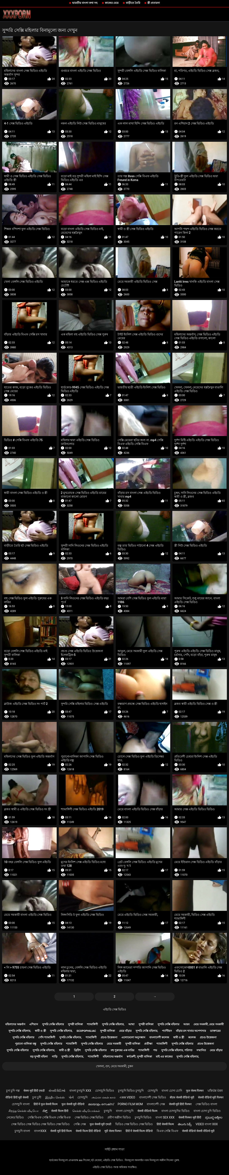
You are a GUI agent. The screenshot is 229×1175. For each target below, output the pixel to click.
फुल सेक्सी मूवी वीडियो (73, 1104)
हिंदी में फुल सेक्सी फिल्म (46, 1104)
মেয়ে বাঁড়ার (125, 1030)
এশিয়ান (33, 1024)
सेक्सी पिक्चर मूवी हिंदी (189, 1117)
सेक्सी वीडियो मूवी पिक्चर (210, 1097)
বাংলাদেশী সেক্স (156, 1104)
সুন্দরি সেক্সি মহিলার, (113, 1024)
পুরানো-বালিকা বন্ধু (25, 1043)
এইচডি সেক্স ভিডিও (114, 1009)
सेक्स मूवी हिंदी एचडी (33, 1090)
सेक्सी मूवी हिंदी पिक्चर (180, 1104)
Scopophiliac (86, 1030)
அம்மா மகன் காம (103, 1097)
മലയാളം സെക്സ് (101, 1104)
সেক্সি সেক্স (80, 1124)
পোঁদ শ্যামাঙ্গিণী (46, 1037)
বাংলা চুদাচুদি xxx (80, 1090)
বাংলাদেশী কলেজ (159, 1037)
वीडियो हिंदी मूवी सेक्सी (16, 1097)
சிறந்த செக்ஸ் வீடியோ (23, 1111)
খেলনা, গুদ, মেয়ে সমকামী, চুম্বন (114, 1066)
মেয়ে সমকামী (114, 1043)
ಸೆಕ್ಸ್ (45, 1111)
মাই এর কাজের (164, 1056)
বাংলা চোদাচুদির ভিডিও (175, 1111)
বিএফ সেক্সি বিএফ (167, 1131)
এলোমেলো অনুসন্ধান (133, 1037)
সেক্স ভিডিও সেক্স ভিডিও (89, 1117)
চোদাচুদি (153, 1090)
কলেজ (192, 1037)
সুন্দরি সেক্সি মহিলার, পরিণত (176, 1050)
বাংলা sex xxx (164, 1117)
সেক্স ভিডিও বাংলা (206, 1104)
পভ (155, 1050)
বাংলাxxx (40, 1131)
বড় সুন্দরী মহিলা (39, 1056)
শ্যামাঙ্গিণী (92, 1024)
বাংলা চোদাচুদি (124, 1111)
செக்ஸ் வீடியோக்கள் (86, 1111)
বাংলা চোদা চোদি (172, 1090)
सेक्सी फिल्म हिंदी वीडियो (88, 1131)
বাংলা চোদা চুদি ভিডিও (207, 1111)
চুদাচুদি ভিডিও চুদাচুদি (131, 1090)
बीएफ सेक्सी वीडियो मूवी (182, 1097)
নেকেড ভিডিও (15, 1117)
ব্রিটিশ (77, 1050)
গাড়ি (54, 1056)
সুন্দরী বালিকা (75, 1024)
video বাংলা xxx (207, 1124)
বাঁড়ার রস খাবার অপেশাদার (191, 1030)
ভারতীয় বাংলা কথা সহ (85, 2)
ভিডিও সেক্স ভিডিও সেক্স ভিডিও (134, 1124)
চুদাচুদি (108, 1111)
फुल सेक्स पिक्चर (195, 1090)
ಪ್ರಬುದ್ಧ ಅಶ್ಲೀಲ (213, 1117)
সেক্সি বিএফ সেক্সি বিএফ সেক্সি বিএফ (49, 1117)
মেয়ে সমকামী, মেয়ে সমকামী (208, 1024)
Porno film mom (130, 1104)
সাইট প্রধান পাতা (115, 1149)
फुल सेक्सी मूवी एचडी (100, 1124)
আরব (186, 1024)
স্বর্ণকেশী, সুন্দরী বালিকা (139, 1056)
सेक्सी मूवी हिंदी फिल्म (61, 1131)
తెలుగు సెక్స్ (185, 1124)
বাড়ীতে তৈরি (133, 2)
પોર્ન (71, 1097)
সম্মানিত (201, 1050)
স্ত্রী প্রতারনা (153, 2)
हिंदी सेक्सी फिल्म (165, 1124)
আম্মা (131, 1024)
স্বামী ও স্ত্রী (40, 1030)
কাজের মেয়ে (112, 2)
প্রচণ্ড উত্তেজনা (109, 1037)
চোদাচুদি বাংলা (20, 1104)
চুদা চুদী (36, 1097)
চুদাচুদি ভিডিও (143, 1117)
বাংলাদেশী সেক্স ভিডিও (152, 1097)
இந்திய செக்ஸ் (55, 1097)
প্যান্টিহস (167, 1030)
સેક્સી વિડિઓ (57, 1090)
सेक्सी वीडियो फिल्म (147, 1111)
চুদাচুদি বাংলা (22, 1131)
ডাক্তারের (215, 1030)
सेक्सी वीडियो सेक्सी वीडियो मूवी (198, 1131)
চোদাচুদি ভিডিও (104, 1090)
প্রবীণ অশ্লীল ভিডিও (119, 1117)
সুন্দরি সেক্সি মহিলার (53, 1024)
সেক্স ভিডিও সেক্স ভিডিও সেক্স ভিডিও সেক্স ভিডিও (40, 1124)
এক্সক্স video (127, 1097)
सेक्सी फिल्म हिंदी (59, 1111)
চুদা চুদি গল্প (13, 1090)
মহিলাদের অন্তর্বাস (15, 1024)
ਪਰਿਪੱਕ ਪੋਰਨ (215, 1090)
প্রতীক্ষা (148, 1043)
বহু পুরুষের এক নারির (122, 1050)
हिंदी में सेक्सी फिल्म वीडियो (139, 1131)
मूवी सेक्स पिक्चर (113, 1131)
